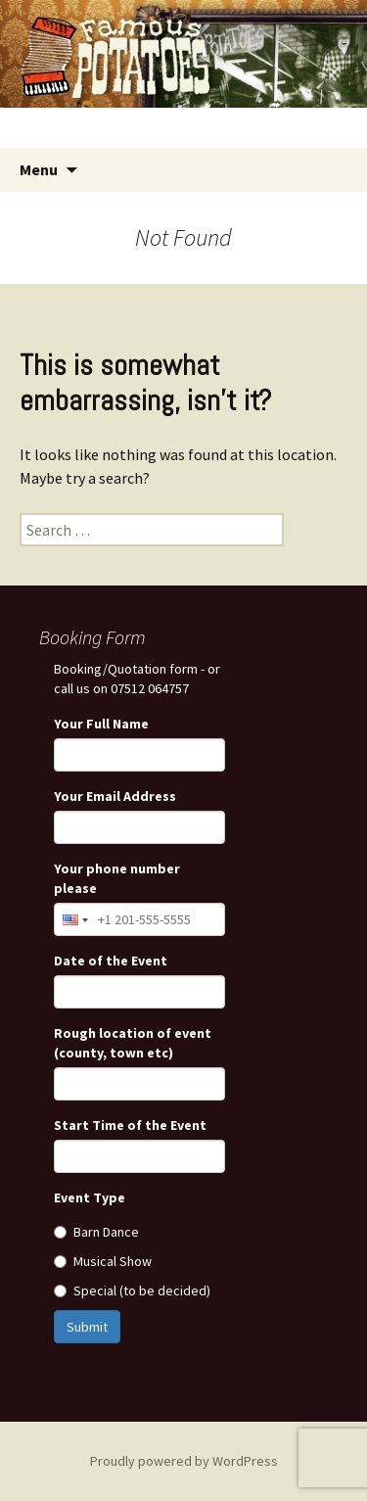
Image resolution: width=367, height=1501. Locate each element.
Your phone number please (117, 878)
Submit (87, 1327)
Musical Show (103, 1261)
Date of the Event (110, 960)
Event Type (89, 1197)
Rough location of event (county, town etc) (132, 1042)
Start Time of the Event (130, 1125)
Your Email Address (115, 796)
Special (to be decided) (132, 1290)
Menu (39, 169)
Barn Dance (96, 1232)
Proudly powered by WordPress (184, 1461)
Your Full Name (101, 723)
